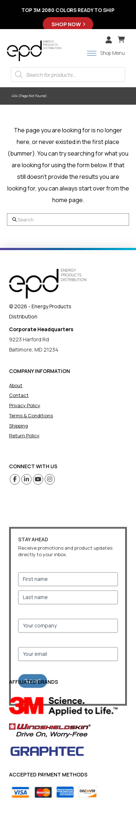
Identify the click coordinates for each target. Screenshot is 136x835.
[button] (121, 40)
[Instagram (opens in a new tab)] (50, 479)
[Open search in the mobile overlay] (68, 74)
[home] (47, 284)
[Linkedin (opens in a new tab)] (26, 479)
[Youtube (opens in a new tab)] (38, 479)
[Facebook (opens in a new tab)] (15, 479)
